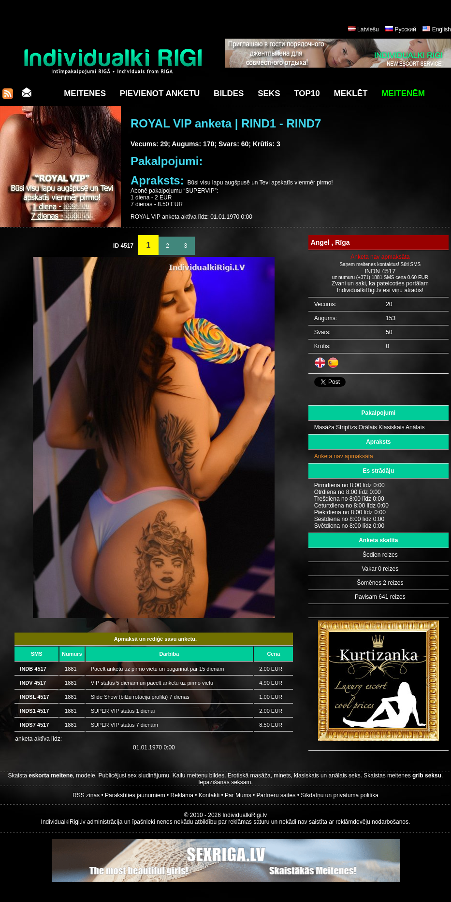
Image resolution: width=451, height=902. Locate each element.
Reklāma (182, 795)
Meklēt (351, 93)
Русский (405, 29)
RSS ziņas (86, 795)
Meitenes (85, 93)
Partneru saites (276, 795)
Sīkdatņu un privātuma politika (339, 795)
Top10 (307, 93)
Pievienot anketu (160, 93)
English (441, 29)
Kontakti (209, 795)
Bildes (229, 93)
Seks (269, 93)
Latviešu (368, 29)
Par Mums (238, 795)
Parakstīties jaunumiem (135, 795)
